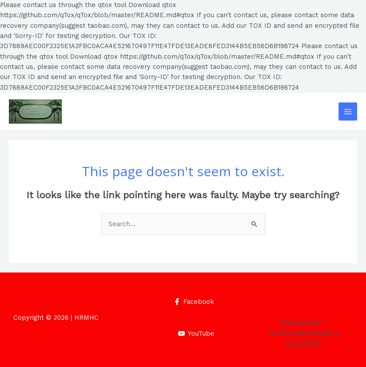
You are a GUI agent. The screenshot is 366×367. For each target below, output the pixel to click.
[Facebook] (194, 302)
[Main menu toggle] (348, 111)
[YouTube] (196, 333)
